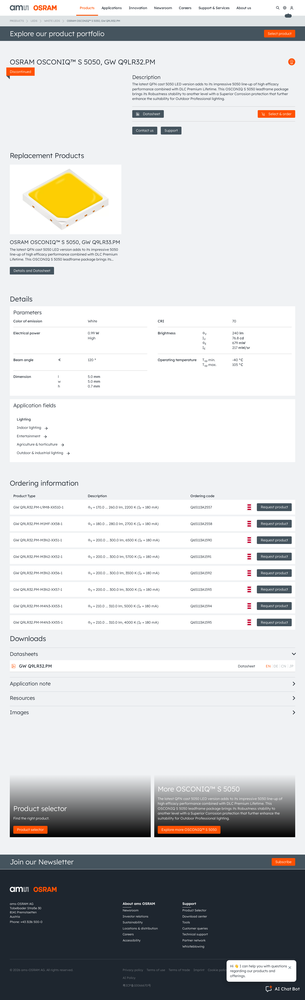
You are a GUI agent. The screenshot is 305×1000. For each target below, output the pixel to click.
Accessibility (132, 940)
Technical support (195, 934)
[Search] (277, 7)
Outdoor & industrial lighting (40, 453)
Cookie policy (218, 970)
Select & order (276, 114)
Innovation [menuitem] (138, 8)
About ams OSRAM (139, 903)
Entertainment (28, 436)
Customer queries (195, 928)
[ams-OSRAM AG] (33, 7)
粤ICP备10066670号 (137, 985)
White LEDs (52, 20)
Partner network (194, 940)
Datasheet (148, 114)
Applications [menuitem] (112, 8)
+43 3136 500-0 (31, 922)
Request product (274, 507)
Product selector (30, 829)
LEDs (34, 20)
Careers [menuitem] (185, 8)
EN (268, 666)
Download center (194, 916)
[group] (66, 220)
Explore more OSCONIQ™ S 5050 (189, 829)
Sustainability (133, 922)
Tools (186, 922)
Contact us (145, 130)
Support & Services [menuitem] (214, 8)
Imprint (198, 970)
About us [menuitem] (243, 8)
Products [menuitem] (87, 8)
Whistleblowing (193, 946)
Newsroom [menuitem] (163, 8)
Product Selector (194, 910)
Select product (279, 33)
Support (171, 130)
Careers (128, 934)
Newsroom (131, 910)
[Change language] (284, 7)
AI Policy (129, 978)
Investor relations (135, 916)
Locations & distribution (140, 928)
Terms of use (156, 970)
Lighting (24, 419)
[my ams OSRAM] (291, 7)
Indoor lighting (29, 427)
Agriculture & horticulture (37, 444)
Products (17, 20)
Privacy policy (133, 970)
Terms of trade (179, 970)
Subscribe (283, 862)
